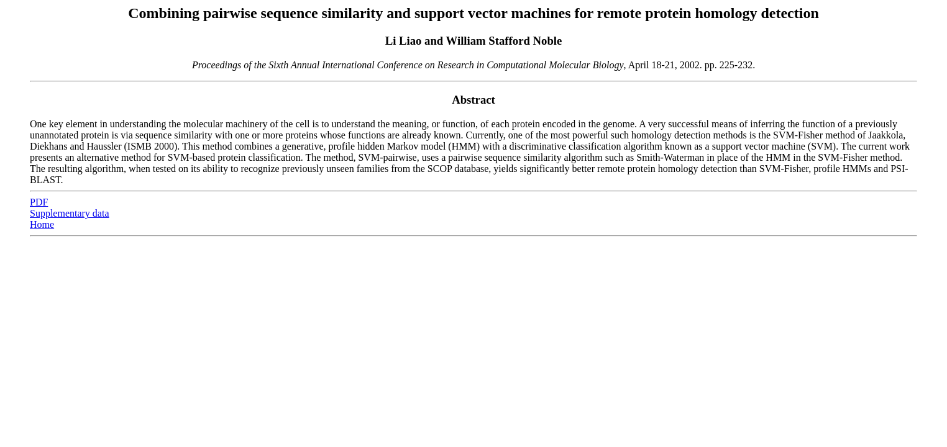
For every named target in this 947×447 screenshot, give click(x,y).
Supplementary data (69, 213)
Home (42, 224)
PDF (39, 202)
